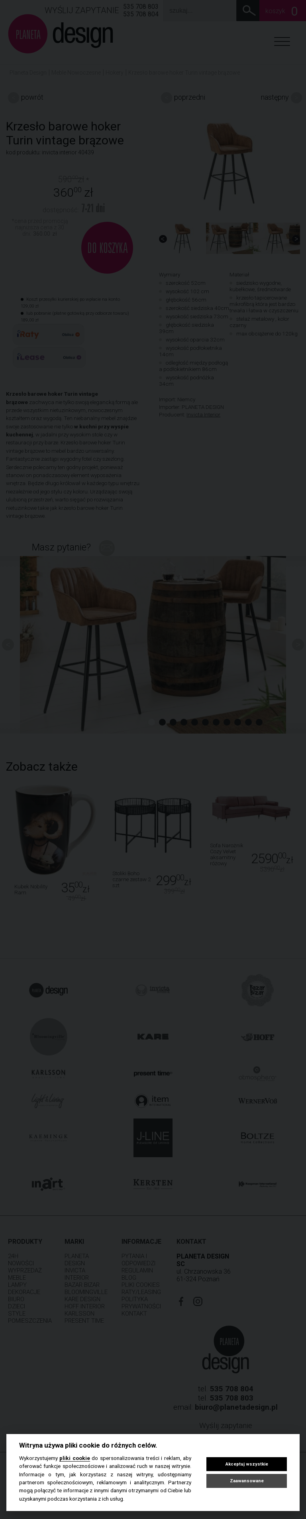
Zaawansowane (247, 1480)
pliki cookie (74, 1458)
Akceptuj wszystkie (247, 1464)
